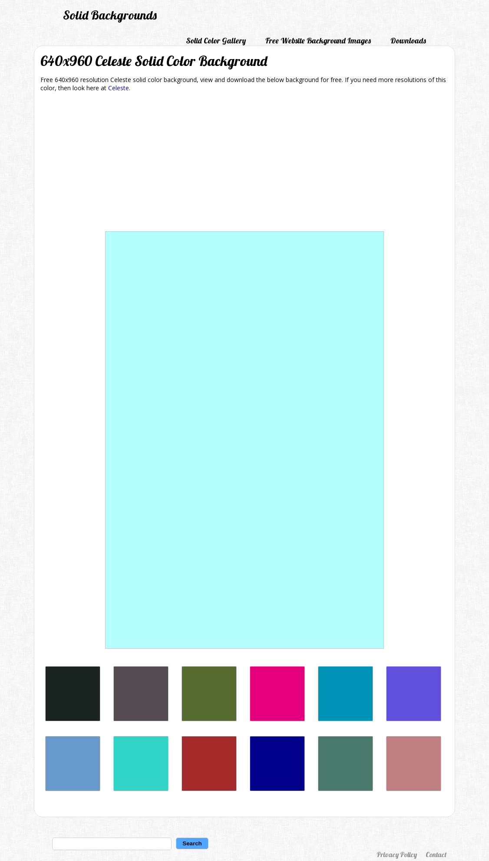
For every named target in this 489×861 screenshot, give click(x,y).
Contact (436, 854)
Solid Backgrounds (110, 15)
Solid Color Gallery (216, 41)
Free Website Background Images (318, 41)
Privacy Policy (397, 854)
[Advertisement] (244, 163)
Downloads (408, 41)
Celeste (118, 88)
